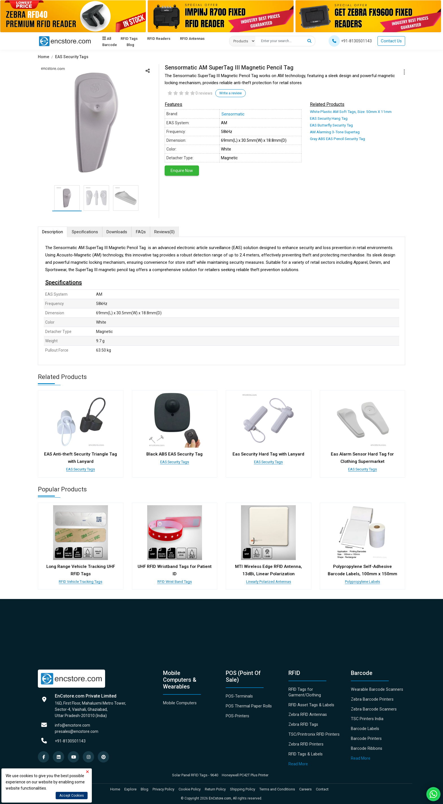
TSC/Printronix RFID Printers (313, 732)
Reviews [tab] (169, 232)
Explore (130, 787)
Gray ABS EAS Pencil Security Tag (337, 138)
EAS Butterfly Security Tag (331, 125)
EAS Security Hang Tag (328, 118)
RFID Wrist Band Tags (174, 580)
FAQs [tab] (144, 231)
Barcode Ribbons (366, 746)
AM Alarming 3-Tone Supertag (334, 131)
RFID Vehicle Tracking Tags (80, 580)
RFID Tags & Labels (305, 751)
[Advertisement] (207, 628)
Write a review (230, 93)
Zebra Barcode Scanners (373, 707)
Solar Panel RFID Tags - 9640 (195, 772)
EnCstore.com (220, 796)
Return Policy (215, 787)
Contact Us (391, 40)
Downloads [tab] (119, 231)
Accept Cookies (71, 796)
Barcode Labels (364, 727)
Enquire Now (182, 170)
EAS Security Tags (71, 57)
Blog (130, 45)
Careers (305, 787)
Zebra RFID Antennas (307, 713)
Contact (322, 787)
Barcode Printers (366, 736)
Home (43, 57)
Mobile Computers (179, 701)
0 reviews (204, 93)
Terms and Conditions (277, 787)
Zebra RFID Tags (303, 722)
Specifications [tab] (86, 231)
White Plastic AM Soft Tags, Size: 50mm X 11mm (349, 112)
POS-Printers (237, 714)
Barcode (109, 45)
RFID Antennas (192, 38)
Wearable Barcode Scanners (376, 687)
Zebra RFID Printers (305, 742)
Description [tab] (53, 231)
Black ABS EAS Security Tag (174, 454)
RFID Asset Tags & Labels (310, 703)
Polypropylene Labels (362, 580)
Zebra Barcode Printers (371, 697)
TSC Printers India (367, 717)
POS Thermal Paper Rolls (248, 704)
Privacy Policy (163, 787)
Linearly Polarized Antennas (268, 580)
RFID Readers (158, 38)
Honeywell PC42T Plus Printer (245, 772)
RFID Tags (128, 38)
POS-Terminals (239, 694)
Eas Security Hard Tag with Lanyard (268, 454)
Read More (298, 761)
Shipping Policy (242, 787)
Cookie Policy (190, 787)
